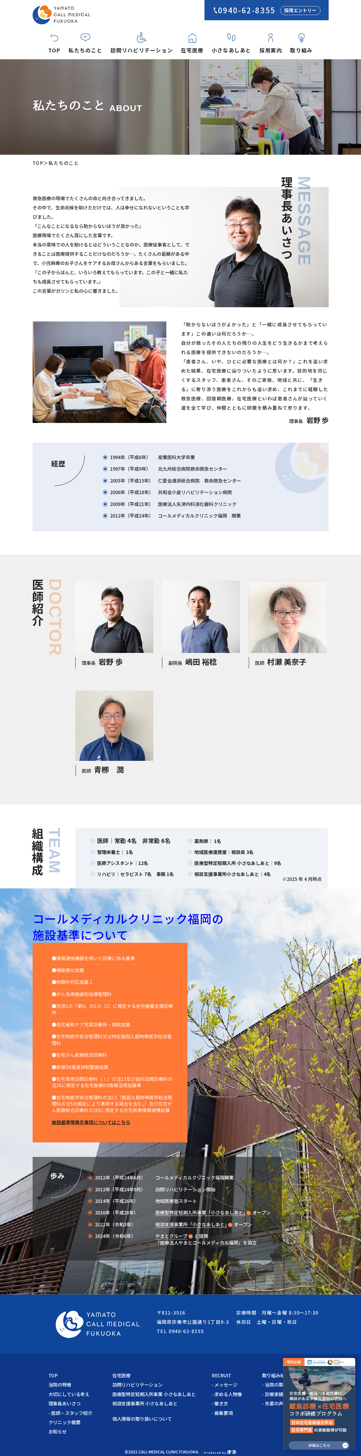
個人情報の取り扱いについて (144, 1418)
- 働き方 (220, 1403)
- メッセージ (224, 1384)
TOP (54, 50)
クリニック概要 (65, 1422)
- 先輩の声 (272, 1403)
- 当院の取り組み (279, 1384)
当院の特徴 (60, 1384)
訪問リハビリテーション (142, 50)
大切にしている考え (69, 1394)
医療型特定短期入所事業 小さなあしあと (154, 1394)
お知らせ (58, 1431)
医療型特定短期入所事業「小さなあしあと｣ (200, 1212)
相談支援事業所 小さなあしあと (145, 1403)
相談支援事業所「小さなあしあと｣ (191, 1224)
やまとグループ (171, 1235)
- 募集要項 (222, 1412)
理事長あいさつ (65, 1403)
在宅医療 (192, 50)
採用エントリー (300, 10)
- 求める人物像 (227, 1394)
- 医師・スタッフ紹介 (70, 1412)
